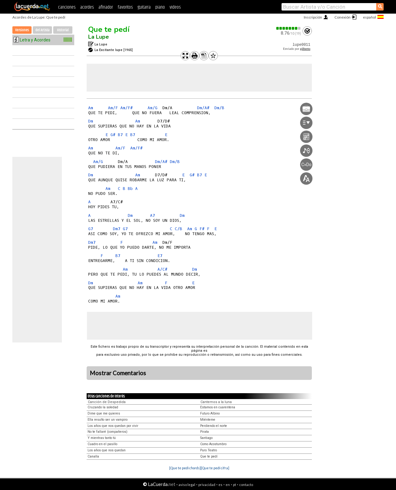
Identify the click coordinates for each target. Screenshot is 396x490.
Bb (130, 188)
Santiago (206, 438)
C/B (178, 228)
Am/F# (126, 107)
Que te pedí (109, 29)
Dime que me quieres (104, 413)
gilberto (305, 48)
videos (175, 7)
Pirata (204, 432)
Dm (90, 121)
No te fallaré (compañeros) (107, 432)
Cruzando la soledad (103, 407)
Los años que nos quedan (107, 450)
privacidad (206, 485)
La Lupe (98, 37)
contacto (246, 485)
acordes (87, 7)
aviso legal (187, 485)
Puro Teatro (208, 450)
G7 (90, 228)
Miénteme (207, 420)
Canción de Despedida (107, 402)
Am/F (113, 107)
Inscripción (313, 17)
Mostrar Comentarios (118, 373)
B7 (120, 134)
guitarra (144, 7)
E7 (159, 255)
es (220, 485)
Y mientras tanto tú (102, 438)
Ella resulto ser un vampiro (107, 420)
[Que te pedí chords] (185, 468)
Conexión (342, 17)
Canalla (93, 456)
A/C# (162, 269)
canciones (66, 7)
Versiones (22, 30)
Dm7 (116, 228)
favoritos (125, 7)
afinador (105, 7)
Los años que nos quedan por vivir (113, 426)
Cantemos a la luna (216, 402)
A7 (152, 215)
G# (112, 134)
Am (90, 107)
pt (234, 485)
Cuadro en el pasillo (102, 444)
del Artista (42, 30)
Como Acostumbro (213, 444)
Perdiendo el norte (213, 426)
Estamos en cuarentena (217, 407)
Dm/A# (203, 107)
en (228, 485)
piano (160, 7)
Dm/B (219, 107)
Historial (63, 30)
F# (202, 228)
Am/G (152, 107)
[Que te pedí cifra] (215, 468)
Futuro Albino (210, 413)
